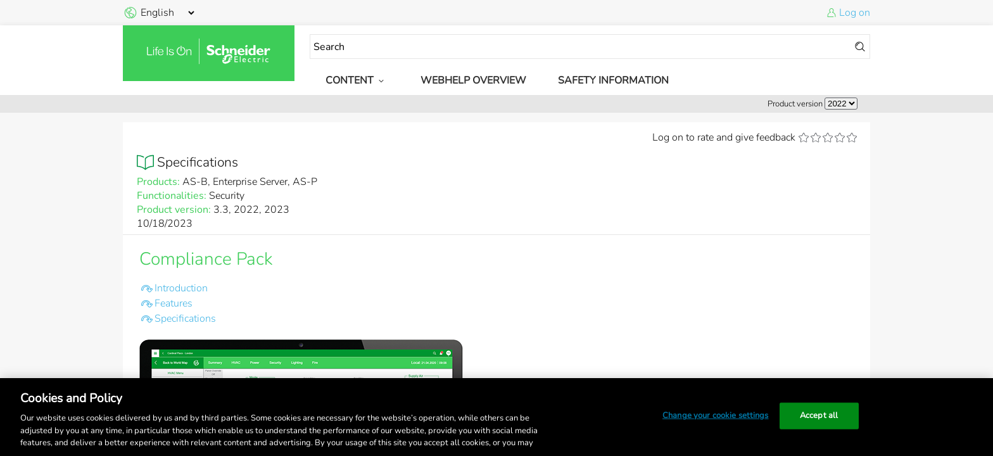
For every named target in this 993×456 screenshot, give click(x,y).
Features (174, 303)
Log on (854, 13)
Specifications (185, 319)
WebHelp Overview (473, 80)
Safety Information (613, 80)
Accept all (819, 415)
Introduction (181, 288)
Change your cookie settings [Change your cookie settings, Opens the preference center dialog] (715, 415)
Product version (795, 104)
